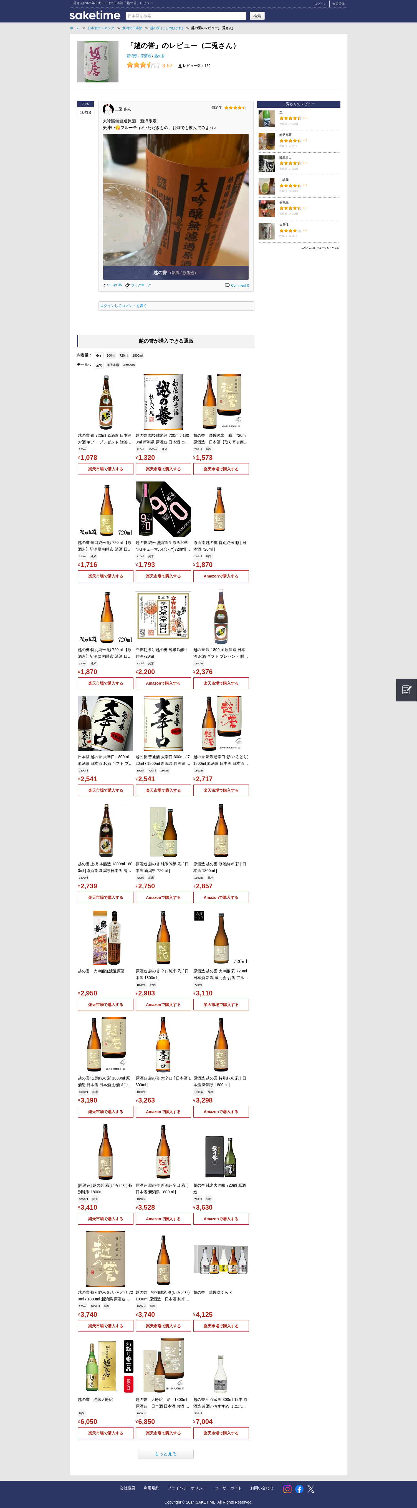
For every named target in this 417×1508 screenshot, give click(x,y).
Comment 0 (236, 286)
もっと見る (166, 1453)
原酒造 (146, 56)
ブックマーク (138, 285)
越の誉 (159, 56)
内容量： (84, 355)
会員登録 (338, 3)
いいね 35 (112, 285)
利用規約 (151, 1488)
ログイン (320, 3)
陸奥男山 (285, 157)
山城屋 (284, 179)
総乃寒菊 (285, 135)
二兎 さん (123, 109)
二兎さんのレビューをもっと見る (320, 247)
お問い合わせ (262, 1488)
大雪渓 (284, 224)
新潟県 (133, 56)
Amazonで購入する (221, 576)
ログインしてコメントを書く (123, 306)
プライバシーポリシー (187, 1488)
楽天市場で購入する (105, 469)
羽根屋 (284, 202)
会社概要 (127, 1488)
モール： (84, 364)
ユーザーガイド (228, 1488)
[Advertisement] (298, 290)
